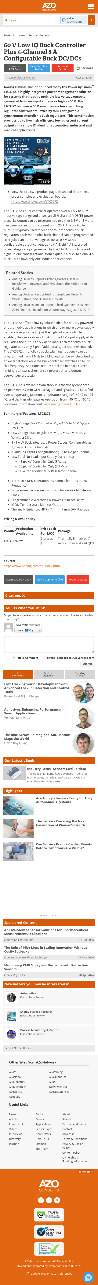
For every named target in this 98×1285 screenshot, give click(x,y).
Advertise (68, 1134)
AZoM (12, 1072)
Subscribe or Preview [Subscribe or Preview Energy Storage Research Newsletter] (33, 1015)
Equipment (16, 1124)
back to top (86, 1171)
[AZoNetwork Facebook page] (49, 1200)
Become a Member (74, 1124)
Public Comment (27, 658)
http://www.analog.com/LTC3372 (34, 201)
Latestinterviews (18, 674)
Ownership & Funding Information (75, 1159)
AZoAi (52, 1082)
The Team (42, 1149)
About (66, 1114)
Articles (14, 1119)
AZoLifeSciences (59, 1091)
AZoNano (15, 1077)
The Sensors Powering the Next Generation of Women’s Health (61, 823)
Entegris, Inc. (18, 975)
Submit (87, 663)
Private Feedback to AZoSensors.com (69, 658)
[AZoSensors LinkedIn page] (41, 1200)
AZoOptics (15, 1091)
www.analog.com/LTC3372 (61, 404)
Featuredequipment (49, 674)
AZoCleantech (18, 1087)
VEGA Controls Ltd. (22, 940)
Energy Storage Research (36, 1011)
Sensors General (39, 35)
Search (66, 1119)
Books (39, 1114)
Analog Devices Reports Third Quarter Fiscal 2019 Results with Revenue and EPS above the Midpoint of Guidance (49, 284)
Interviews (15, 1134)
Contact (67, 1129)
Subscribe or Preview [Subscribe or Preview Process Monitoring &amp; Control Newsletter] (33, 1034)
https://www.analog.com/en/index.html (32, 566)
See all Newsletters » (18, 1048)
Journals (14, 1144)
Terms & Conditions (74, 1139)
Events (40, 1119)
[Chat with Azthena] (88, 1277)
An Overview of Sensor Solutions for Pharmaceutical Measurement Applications (46, 932)
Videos (13, 1129)
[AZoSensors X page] (57, 1200)
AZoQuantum (57, 1077)
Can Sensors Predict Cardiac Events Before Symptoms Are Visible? (64, 846)
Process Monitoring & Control (39, 1030)
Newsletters (43, 1134)
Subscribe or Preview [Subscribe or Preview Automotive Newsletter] (33, 997)
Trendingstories (80, 674)
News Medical (58, 1087)
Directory (15, 1139)
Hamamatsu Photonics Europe (29, 957)
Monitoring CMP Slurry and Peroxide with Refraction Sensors (46, 967)
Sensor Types (44, 1129)
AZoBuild (14, 1096)
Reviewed (87, 68)
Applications (43, 1124)
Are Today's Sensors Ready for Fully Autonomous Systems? (64, 800)
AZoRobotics (17, 1082)
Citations (15, 595)
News (22, 35)
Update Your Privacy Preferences (49, 1273)
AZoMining (56, 1072)
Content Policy (71, 1152)
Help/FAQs (42, 1139)
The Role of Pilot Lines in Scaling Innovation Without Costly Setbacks (45, 949)
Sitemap (41, 1144)
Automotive (28, 993)
